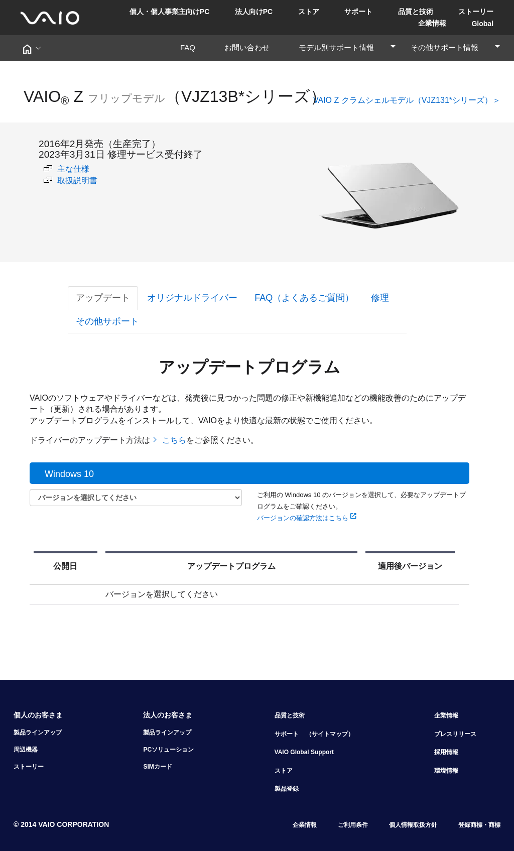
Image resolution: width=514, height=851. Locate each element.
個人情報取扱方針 (413, 824)
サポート (358, 12)
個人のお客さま (38, 715)
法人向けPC (254, 12)
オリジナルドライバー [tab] (192, 298)
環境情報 (446, 770)
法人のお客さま (167, 715)
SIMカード (157, 766)
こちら (173, 440)
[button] (31, 48)
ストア (308, 12)
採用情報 (446, 752)
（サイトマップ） (330, 734)
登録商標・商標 (479, 824)
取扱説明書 (70, 180)
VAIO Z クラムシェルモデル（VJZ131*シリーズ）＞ (406, 100)
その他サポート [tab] (107, 321)
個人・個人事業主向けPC (169, 12)
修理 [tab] (380, 298)
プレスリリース (455, 734)
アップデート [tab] (103, 298)
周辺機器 (26, 749)
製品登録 (287, 788)
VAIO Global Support (304, 752)
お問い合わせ (251, 47)
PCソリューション (168, 749)
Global (482, 24)
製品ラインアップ (38, 732)
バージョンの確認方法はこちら (307, 518)
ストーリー (475, 12)
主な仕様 (66, 169)
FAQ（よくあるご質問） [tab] (304, 298)
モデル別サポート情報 (348, 47)
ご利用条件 (353, 824)
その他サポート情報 (456, 47)
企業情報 (432, 23)
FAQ (191, 47)
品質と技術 (415, 12)
